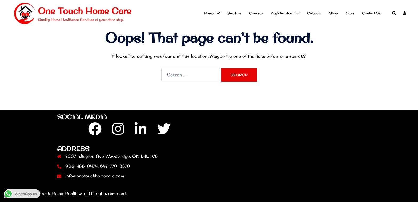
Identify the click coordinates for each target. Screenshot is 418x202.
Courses (256, 13)
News (350, 13)
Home (209, 13)
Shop (333, 13)
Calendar (314, 13)
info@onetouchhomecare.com (94, 175)
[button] (394, 13)
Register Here (282, 13)
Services (234, 13)
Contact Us (371, 13)
